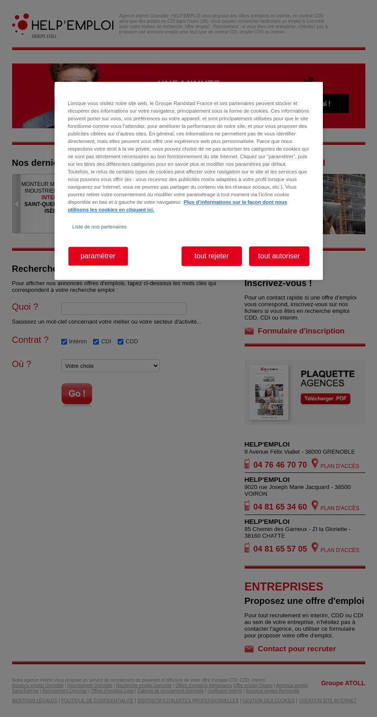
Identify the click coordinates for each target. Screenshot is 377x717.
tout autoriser (279, 256)
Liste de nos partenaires (99, 226)
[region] (189, 181)
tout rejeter (212, 256)
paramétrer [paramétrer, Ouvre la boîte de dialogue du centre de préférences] (97, 256)
